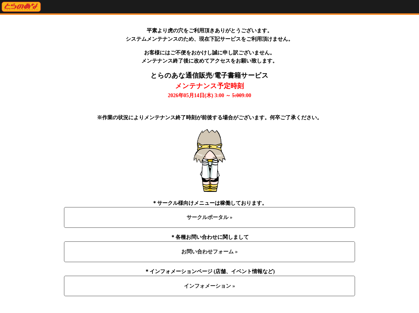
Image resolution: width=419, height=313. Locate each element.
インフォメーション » (209, 286)
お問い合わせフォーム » (209, 252)
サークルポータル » (209, 217)
